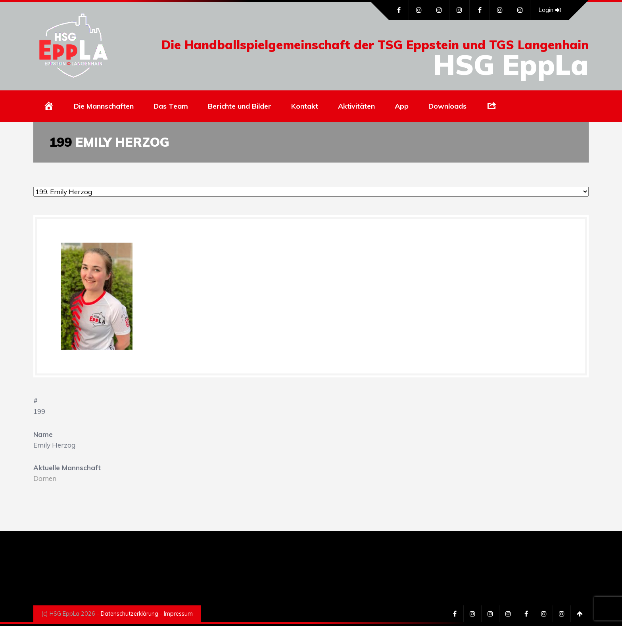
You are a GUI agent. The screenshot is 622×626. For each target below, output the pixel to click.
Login (549, 10)
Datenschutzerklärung (129, 613)
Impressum (178, 613)
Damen (44, 478)
